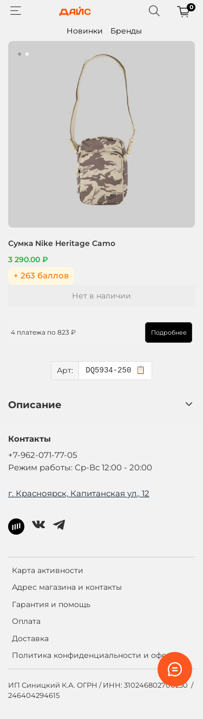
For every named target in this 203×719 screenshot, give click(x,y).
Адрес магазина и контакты (67, 587)
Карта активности (47, 570)
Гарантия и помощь (51, 604)
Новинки (85, 31)
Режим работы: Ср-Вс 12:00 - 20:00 (80, 467)
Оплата (26, 621)
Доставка (30, 638)
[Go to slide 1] (19, 54)
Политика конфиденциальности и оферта (96, 655)
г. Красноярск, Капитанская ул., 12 (78, 493)
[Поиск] (154, 11)
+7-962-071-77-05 (42, 455)
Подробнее (169, 332)
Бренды (126, 31)
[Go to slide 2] (27, 54)
